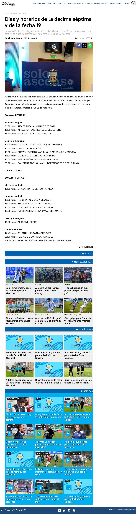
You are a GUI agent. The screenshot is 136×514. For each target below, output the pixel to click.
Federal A (88, 3)
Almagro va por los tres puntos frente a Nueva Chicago (47, 291)
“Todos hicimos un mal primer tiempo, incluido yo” (76, 291)
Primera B (51, 3)
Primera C (61, 3)
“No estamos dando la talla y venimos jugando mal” (47, 499)
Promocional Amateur (75, 3)
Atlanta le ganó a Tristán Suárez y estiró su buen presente (19, 499)
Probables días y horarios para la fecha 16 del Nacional (48, 355)
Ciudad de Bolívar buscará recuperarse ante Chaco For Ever (19, 321)
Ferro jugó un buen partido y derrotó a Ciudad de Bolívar (78, 472)
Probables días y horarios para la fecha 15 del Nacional (77, 355)
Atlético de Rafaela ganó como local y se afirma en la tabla (48, 321)
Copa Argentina (115, 3)
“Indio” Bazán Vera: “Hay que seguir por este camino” (19, 417)
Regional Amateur (100, 3)
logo (8, 3)
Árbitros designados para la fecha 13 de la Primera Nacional (19, 383)
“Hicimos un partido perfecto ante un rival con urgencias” (48, 444)
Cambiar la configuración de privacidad (121, 510)
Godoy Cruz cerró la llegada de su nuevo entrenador (16, 444)
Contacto (126, 3)
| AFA (24, 13)
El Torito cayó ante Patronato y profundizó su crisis (48, 472)
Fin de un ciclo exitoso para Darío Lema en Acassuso (75, 444)
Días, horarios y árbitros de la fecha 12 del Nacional (78, 381)
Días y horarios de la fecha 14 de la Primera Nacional (48, 381)
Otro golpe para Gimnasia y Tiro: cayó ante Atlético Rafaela (77, 321)
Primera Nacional (39, 3)
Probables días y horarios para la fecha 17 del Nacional (19, 355)
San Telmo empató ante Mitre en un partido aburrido (18, 291)
